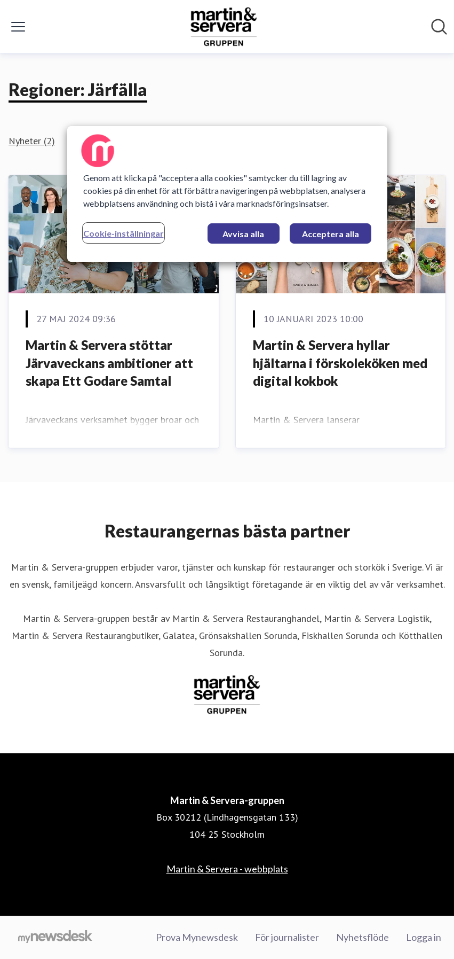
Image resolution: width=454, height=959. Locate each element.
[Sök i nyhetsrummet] (439, 26)
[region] (227, 194)
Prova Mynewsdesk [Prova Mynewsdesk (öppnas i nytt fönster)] (197, 937)
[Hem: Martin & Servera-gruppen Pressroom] (224, 26)
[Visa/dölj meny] (18, 27)
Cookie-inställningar (123, 233)
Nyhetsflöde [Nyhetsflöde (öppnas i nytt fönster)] (362, 937)
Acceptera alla (330, 234)
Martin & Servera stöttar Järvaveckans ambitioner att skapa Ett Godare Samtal (109, 362)
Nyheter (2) (32, 141)
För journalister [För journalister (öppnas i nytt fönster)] (287, 937)
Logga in (423, 937)
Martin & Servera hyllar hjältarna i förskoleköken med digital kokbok (340, 362)
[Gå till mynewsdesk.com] (55, 937)
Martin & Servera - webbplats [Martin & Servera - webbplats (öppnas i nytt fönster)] (227, 869)
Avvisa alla (243, 234)
